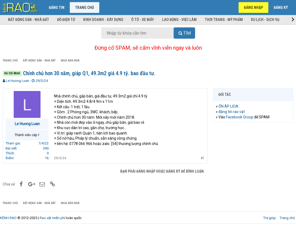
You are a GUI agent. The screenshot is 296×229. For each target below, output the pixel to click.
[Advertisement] (253, 161)
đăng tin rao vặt (231, 112)
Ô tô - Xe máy (142, 19)
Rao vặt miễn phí (52, 218)
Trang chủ (84, 7)
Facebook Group (239, 117)
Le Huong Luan (17, 81)
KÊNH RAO (8, 218)
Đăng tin (56, 7)
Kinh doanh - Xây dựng (103, 19)
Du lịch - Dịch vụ (265, 19)
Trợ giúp (269, 218)
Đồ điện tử (66, 19)
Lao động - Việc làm (179, 19)
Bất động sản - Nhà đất (28, 19)
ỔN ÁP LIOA (228, 106)
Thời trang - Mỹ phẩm (224, 19)
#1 (202, 158)
